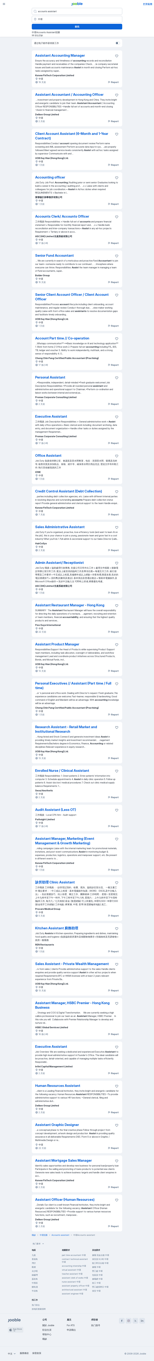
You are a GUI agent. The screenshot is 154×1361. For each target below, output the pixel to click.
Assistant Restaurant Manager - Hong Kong (69, 605)
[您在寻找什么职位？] (77, 11)
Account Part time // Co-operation (62, 338)
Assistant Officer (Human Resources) (65, 1200)
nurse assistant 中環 (71, 1282)
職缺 (44, 1338)
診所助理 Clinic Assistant (55, 882)
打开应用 (147, 4)
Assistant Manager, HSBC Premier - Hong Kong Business (72, 1005)
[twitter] (135, 1321)
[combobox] (12, 1353)
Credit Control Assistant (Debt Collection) (68, 491)
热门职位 (36, 1305)
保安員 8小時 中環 (100, 1259)
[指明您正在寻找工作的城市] (77, 19)
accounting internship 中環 (74, 1266)
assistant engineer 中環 (72, 1293)
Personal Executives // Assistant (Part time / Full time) (73, 685)
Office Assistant (48, 455)
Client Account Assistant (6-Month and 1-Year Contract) (71, 136)
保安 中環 (96, 1291)
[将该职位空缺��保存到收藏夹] (117, 964)
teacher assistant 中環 (72, 1274)
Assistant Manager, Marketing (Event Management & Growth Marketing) (64, 841)
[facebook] (122, 1321)
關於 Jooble (48, 1325)
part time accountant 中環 (74, 1255)
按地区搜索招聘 (39, 1309)
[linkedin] (142, 1321)
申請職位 (71, 1329)
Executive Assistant (51, 416)
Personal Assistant (50, 377)
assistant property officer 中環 (75, 1285)
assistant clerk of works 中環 (75, 1278)
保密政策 (36, 1353)
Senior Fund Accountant (54, 255)
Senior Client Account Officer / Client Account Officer (72, 297)
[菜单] (4, 4)
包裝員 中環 (97, 1275)
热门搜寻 (95, 1325)
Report (113, 82)
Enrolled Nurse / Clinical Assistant (62, 771)
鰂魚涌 (35, 1287)
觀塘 (34, 1267)
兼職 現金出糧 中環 (100, 1255)
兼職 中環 (96, 1267)
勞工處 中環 (97, 1271)
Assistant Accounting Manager (60, 55)
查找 (77, 26)
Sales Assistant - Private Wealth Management (72, 964)
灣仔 (34, 1263)
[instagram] (128, 1321)
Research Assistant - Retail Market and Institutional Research (66, 729)
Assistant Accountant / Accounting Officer (69, 95)
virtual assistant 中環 (71, 1270)
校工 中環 (96, 1283)
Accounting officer (50, 177)
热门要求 (39, 1243)
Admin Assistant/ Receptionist (59, 563)
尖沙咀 (35, 1271)
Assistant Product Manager (57, 644)
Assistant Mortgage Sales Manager (63, 1160)
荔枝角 (35, 1279)
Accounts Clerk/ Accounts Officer (62, 216)
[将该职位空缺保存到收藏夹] (117, 56)
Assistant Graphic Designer (57, 1125)
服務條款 (24, 1353)
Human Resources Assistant (57, 1086)
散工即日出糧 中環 (100, 1263)
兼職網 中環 (97, 1279)
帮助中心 (46, 1334)
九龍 (34, 1255)
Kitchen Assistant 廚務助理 (56, 928)
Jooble (142, 1353)
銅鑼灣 (35, 1275)
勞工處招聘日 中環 (100, 1287)
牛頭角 (35, 1291)
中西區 (35, 1283)
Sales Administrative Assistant (60, 527)
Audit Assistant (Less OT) (55, 810)
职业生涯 (46, 1329)
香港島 (35, 1259)
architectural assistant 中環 (74, 1289)
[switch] (117, 43)
